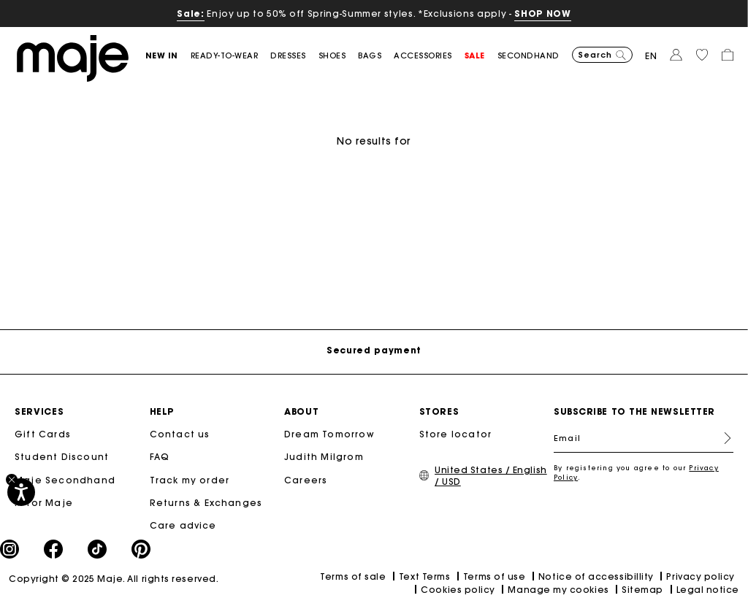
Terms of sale (353, 576)
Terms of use (494, 576)
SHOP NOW (542, 13)
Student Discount (62, 456)
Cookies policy (458, 589)
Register (721, 438)
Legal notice (707, 589)
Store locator (455, 434)
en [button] (651, 55)
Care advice (183, 525)
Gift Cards (43, 434)
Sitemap (642, 589)
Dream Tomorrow (329, 434)
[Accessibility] (21, 492)
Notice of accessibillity (596, 576)
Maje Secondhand (65, 480)
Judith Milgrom (324, 456)
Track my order (190, 480)
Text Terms (424, 576)
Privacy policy (700, 576)
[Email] (643, 438)
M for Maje (44, 502)
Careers (305, 480)
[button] (168, 56)
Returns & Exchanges (206, 502)
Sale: (190, 13)
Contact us (180, 434)
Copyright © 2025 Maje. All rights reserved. (113, 578)
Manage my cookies (558, 589)
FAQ (160, 456)
